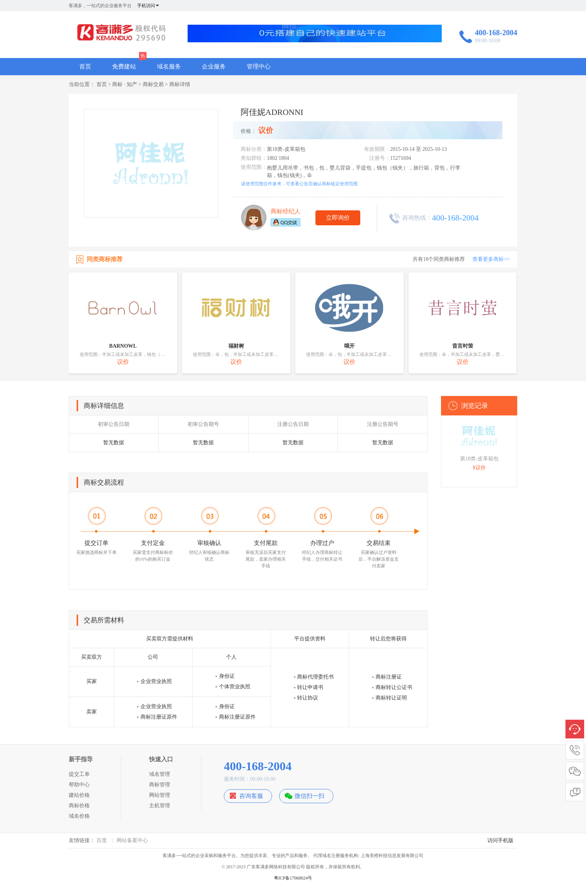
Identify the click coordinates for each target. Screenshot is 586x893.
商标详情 (179, 84)
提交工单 (79, 774)
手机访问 (148, 5)
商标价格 (79, 805)
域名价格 (79, 816)
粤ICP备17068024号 (293, 878)
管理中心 (259, 66)
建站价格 (79, 795)
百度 (101, 840)
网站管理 (159, 795)
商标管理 (159, 784)
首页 (85, 66)
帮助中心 (79, 784)
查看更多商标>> (491, 259)
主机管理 (159, 805)
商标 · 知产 (124, 84)
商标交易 (153, 84)
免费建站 (124, 66)
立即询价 (338, 217)
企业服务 (214, 66)
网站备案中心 (132, 840)
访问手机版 (500, 840)
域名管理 (159, 774)
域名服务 (169, 66)
